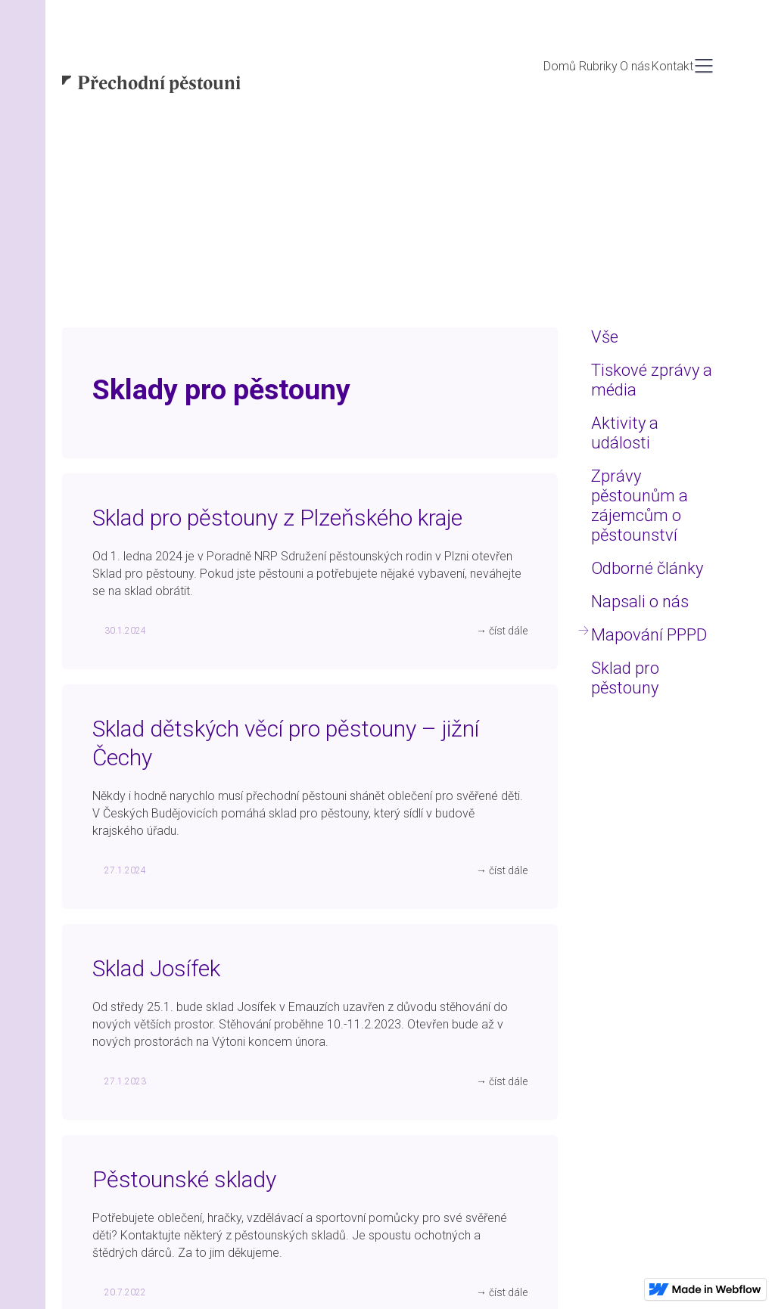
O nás (635, 66)
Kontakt (672, 66)
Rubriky (598, 66)
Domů (559, 66)
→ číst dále (502, 631)
